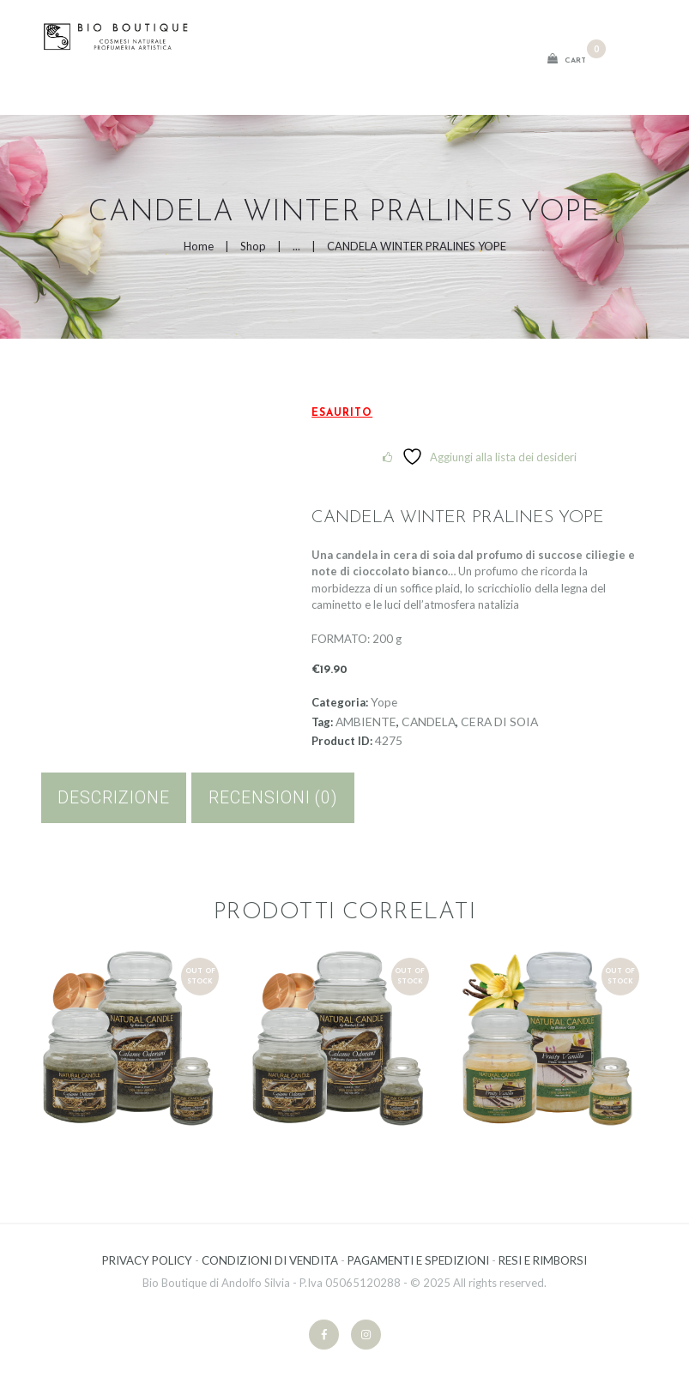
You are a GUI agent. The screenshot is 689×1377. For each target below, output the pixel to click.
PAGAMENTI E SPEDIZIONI (418, 1260)
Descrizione (113, 798)
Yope (384, 702)
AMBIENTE (365, 721)
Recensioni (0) (273, 798)
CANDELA (429, 721)
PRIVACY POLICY (147, 1260)
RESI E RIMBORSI (543, 1260)
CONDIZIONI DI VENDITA (270, 1260)
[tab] (114, 798)
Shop (253, 246)
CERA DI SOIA (499, 721)
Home (199, 246)
